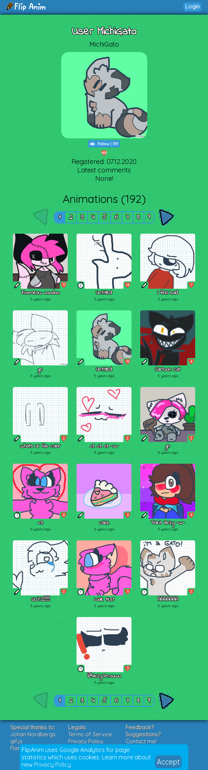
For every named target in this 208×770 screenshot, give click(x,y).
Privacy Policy (52, 764)
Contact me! (141, 741)
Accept (168, 761)
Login (192, 6)
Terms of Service (90, 734)
